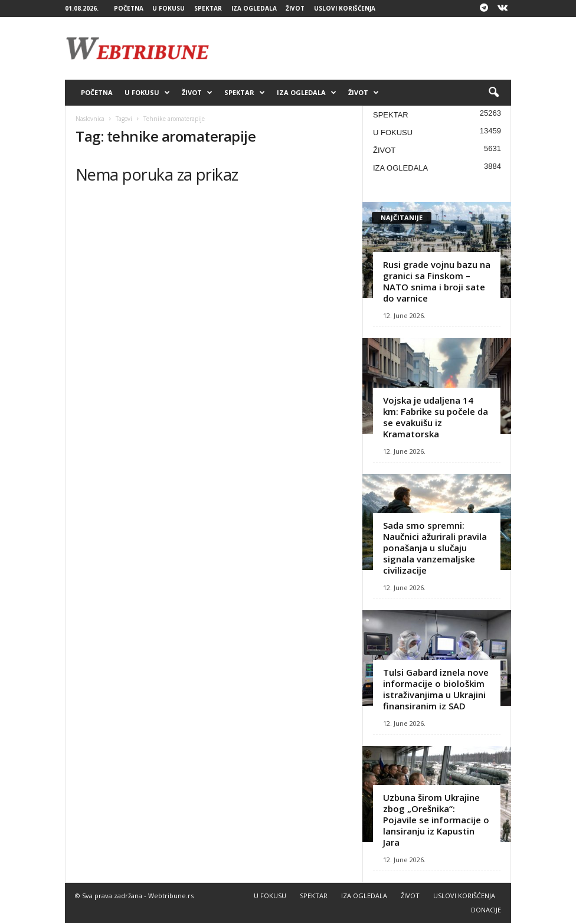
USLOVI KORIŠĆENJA (344, 8)
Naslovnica (90, 118)
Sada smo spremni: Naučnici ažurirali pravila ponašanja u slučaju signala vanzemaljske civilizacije (435, 547)
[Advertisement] (361, 48)
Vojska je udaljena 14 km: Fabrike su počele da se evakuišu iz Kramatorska (435, 417)
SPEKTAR (208, 8)
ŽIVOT (295, 8)
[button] (493, 93)
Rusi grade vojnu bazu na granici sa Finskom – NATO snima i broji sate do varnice (436, 281)
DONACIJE (486, 909)
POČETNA (128, 8)
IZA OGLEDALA (254, 8)
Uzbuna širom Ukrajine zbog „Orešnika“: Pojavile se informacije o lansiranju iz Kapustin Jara (436, 819)
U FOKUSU (168, 8)
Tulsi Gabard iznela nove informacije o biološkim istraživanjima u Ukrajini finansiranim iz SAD (436, 689)
